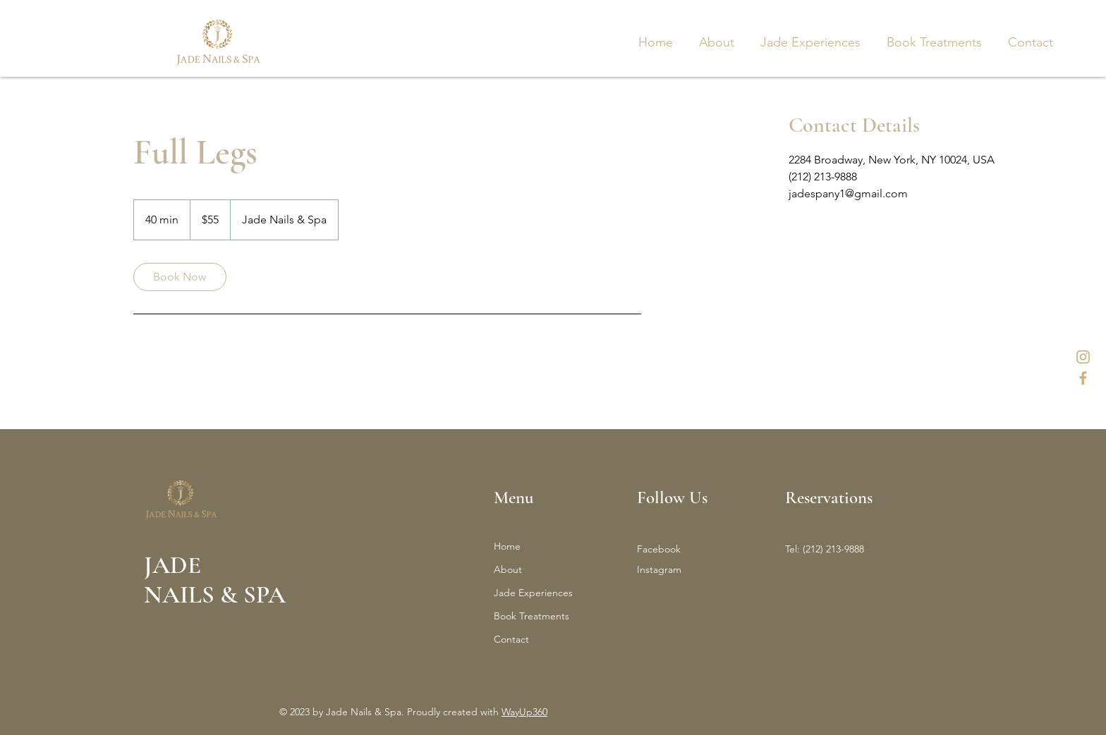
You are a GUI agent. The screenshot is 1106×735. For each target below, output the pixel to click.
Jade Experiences (533, 592)
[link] (179, 277)
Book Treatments (531, 616)
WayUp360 (524, 711)
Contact (511, 639)
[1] (1083, 357)
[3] (1083, 378)
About (508, 569)
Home (507, 546)
